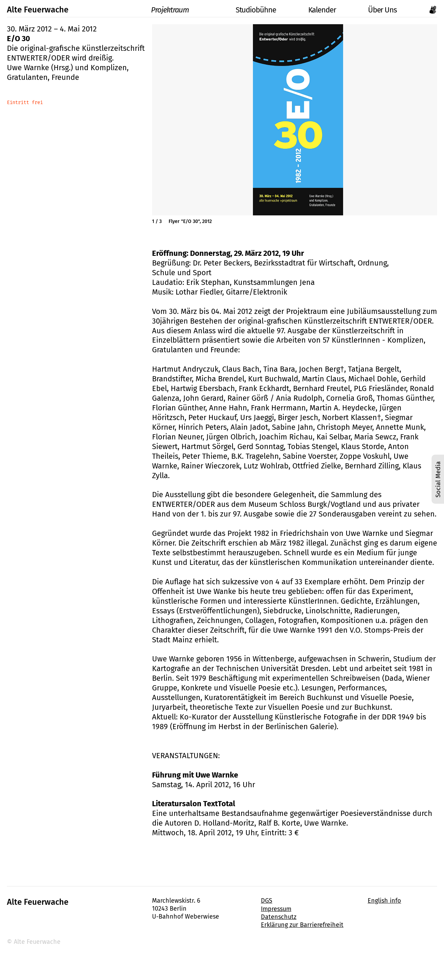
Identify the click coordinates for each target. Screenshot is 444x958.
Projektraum (163, 10)
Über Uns (382, 10)
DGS (266, 900)
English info (384, 900)
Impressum (276, 909)
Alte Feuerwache (37, 10)
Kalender (322, 10)
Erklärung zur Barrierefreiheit (302, 925)
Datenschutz (278, 917)
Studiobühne (248, 10)
